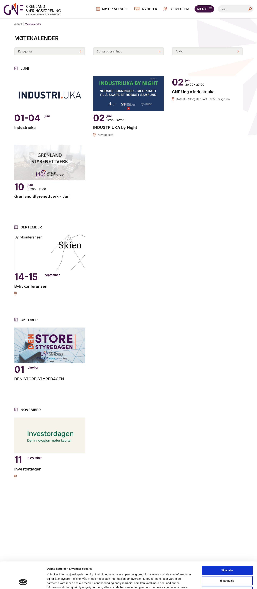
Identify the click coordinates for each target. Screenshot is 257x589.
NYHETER (149, 9)
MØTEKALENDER (115, 9)
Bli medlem (179, 9)
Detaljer (190, 581)
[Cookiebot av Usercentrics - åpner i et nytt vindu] (23, 582)
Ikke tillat (227, 566)
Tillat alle (227, 545)
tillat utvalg (227, 555)
